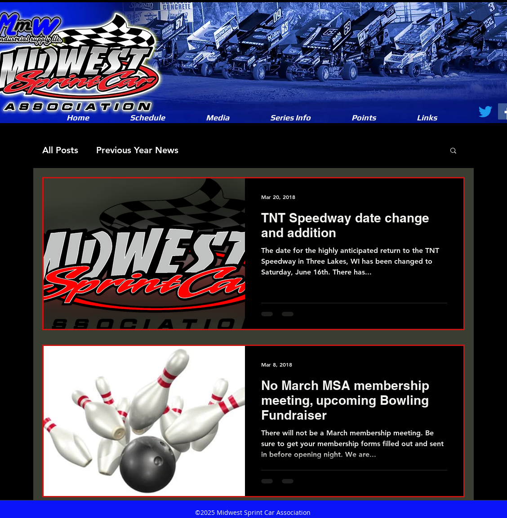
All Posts (60, 150)
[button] (217, 118)
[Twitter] (485, 111)
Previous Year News (137, 150)
